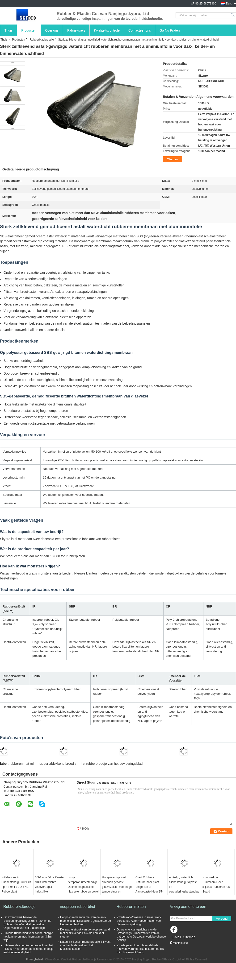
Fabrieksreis (76, 30)
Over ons (52, 30)
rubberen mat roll (21, 763)
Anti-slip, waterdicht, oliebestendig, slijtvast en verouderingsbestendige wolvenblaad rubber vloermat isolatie (184, 889)
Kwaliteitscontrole (107, 30)
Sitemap (189, 937)
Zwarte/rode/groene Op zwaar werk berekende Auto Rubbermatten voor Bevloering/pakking (139, 921)
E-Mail (176, 937)
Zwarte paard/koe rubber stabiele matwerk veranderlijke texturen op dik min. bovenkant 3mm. (140, 949)
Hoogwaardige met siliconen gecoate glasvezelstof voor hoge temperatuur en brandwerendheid (117, 887)
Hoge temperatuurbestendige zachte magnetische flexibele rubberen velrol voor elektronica (83, 887)
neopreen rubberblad (77, 907)
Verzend (222, 918)
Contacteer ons (139, 30)
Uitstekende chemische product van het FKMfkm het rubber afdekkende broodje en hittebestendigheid (28, 949)
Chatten (172, 159)
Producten (28, 30)
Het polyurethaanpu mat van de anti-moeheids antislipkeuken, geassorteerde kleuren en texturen (85, 921)
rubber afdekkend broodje (57, 763)
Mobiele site (179, 943)
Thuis (8, 30)
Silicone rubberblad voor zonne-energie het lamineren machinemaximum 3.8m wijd (28, 936)
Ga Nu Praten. (170, 30)
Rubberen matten (131, 907)
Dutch (229, 3)
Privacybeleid (34, 959)
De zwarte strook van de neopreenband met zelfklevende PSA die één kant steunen (85, 933)
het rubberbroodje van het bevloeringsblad (112, 763)
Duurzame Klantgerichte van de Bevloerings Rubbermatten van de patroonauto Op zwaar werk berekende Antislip (141, 935)
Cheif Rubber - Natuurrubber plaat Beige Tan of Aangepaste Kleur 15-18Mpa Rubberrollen (149, 887)
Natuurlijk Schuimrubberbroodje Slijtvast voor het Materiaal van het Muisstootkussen (85, 945)
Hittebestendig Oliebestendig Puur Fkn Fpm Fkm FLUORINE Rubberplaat (16, 884)
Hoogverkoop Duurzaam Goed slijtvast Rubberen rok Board (216, 884)
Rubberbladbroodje (42, 39)
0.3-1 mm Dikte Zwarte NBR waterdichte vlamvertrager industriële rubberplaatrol (49, 887)
